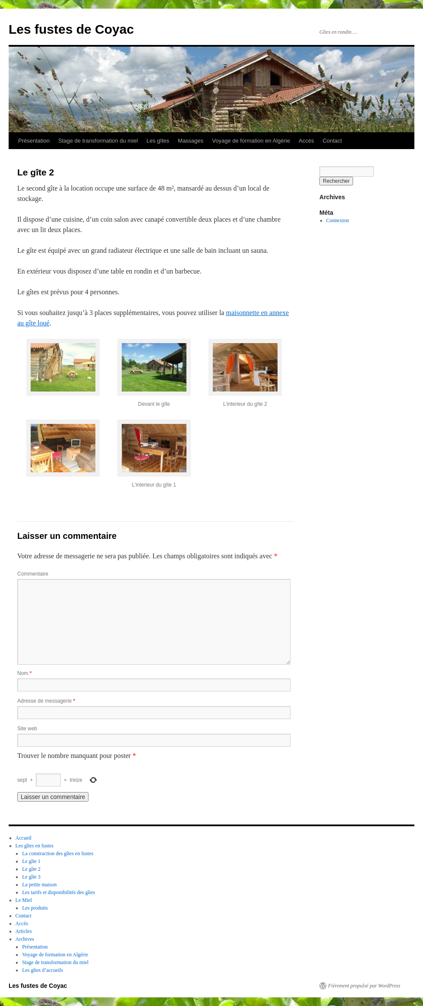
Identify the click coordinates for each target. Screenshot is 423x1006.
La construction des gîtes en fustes (57, 853)
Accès (306, 140)
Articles (24, 931)
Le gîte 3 (31, 877)
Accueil (24, 838)
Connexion (337, 220)
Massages (190, 140)
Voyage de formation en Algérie (251, 140)
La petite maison (39, 885)
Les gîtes (157, 140)
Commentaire (32, 574)
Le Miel (24, 900)
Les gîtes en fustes (35, 846)
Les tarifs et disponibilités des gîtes (58, 892)
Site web (27, 729)
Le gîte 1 (31, 861)
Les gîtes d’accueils (42, 970)
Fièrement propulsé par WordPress (364, 986)
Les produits (35, 908)
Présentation (34, 140)
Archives (25, 939)
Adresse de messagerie (46, 701)
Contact (332, 140)
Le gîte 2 (31, 869)
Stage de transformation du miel (98, 140)
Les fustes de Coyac (71, 29)
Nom (24, 673)
